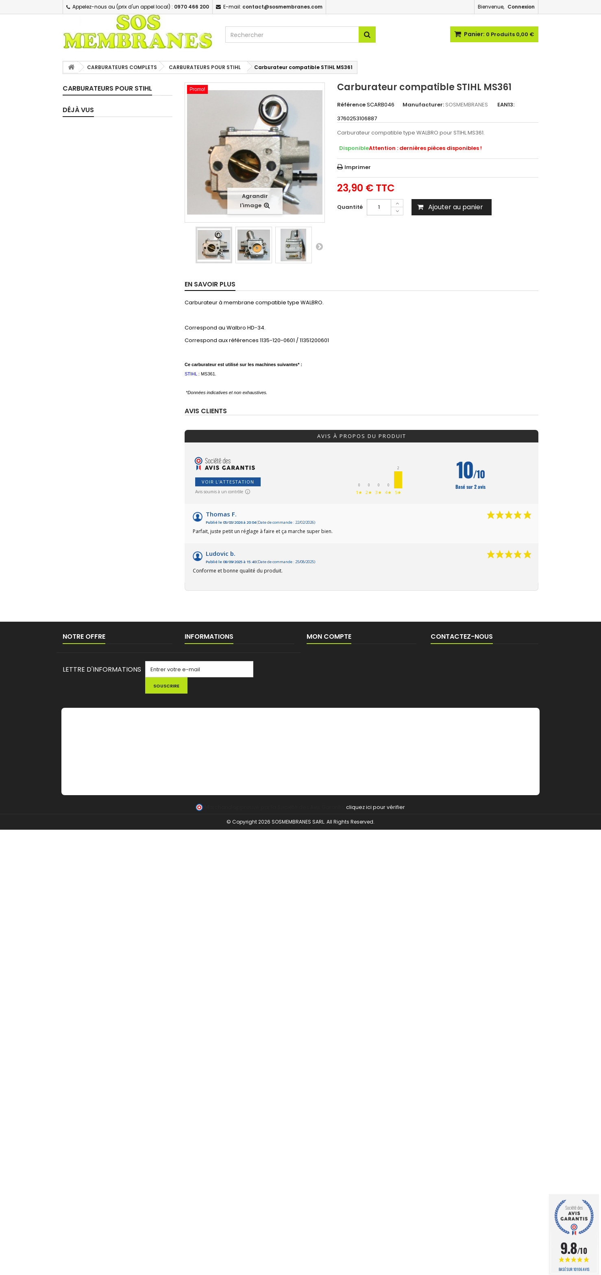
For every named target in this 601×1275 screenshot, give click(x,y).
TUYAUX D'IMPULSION (99, 615)
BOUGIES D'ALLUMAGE (100, 820)
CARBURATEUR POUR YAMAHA (115, 529)
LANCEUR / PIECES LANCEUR (108, 870)
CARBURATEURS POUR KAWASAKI (102, 344)
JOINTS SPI (86, 586)
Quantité (350, 207)
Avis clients (206, 411)
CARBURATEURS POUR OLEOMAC (102, 414)
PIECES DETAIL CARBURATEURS (112, 544)
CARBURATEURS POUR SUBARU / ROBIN (115, 477)
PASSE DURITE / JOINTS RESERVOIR (102, 775)
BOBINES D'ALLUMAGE (99, 806)
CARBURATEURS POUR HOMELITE (117, 250)
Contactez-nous (84, 1066)
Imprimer (357, 167)
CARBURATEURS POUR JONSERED (102, 323)
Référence (351, 104)
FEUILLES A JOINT (93, 643)
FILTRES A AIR (89, 729)
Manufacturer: (423, 104)
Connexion (521, 6)
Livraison (196, 1045)
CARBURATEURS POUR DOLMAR (116, 222)
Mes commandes (330, 1045)
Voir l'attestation (228, 482)
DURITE (80, 743)
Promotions (78, 1045)
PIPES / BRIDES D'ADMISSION (109, 558)
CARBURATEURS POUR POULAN (116, 431)
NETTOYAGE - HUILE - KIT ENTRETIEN (105, 901)
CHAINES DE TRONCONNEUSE (110, 855)
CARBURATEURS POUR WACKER (116, 515)
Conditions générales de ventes (227, 1066)
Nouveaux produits (87, 1055)
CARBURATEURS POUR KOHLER (115, 361)
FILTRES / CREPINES (97, 714)
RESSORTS (85, 672)
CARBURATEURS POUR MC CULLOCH (107, 393)
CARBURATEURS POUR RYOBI (113, 445)
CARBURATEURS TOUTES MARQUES (105, 183)
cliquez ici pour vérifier (375, 1252)
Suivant (319, 246)
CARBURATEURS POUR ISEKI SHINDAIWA (109, 302)
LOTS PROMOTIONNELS (102, 919)
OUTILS (80, 884)
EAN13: (505, 104)
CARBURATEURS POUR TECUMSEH (102, 498)
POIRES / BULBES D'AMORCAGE (112, 686)
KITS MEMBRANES (94, 131)
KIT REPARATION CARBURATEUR (114, 117)
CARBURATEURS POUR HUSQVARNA (102, 282)
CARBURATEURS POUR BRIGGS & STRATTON (115, 204)
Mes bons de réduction (337, 1087)
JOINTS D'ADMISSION (100, 572)
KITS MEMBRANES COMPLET (108, 102)
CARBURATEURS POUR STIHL (112, 460)
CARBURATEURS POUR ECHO (113, 236)
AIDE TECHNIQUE (205, 1087)
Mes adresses (325, 1066)
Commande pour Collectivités (224, 1055)
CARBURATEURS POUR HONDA (115, 264)
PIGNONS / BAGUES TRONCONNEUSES (97, 838)
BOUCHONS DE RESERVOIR (106, 757)
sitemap (74, 1076)
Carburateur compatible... (116, 972)
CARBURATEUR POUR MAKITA (113, 375)
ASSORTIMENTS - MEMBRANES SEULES (112, 148)
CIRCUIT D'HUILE (93, 629)
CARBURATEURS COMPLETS (108, 166)
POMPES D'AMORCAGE (101, 700)
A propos (197, 1076)
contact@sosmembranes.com (494, 1072)
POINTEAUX (86, 657)
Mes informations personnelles (347, 1076)
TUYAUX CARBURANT (99, 601)
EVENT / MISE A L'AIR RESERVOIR (113, 792)
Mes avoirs (321, 1055)
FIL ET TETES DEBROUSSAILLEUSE (114, 933)
